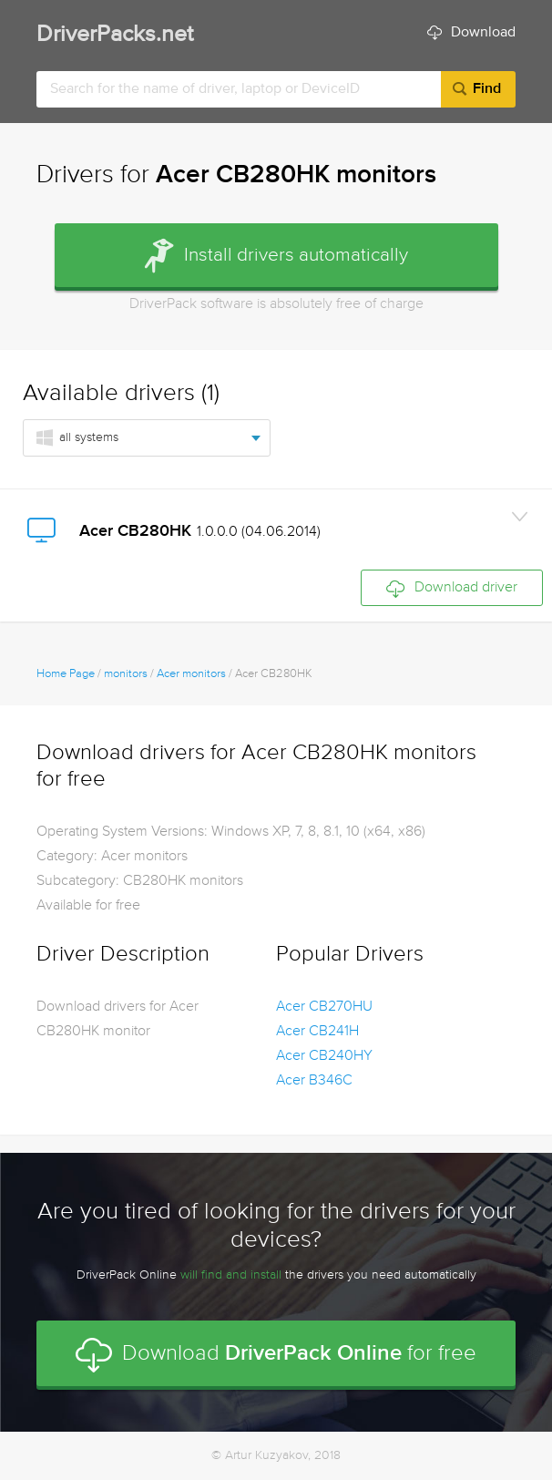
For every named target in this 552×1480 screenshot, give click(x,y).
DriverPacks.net (114, 35)
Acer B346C (314, 1081)
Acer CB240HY (324, 1056)
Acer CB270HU (324, 1007)
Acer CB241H (317, 1031)
